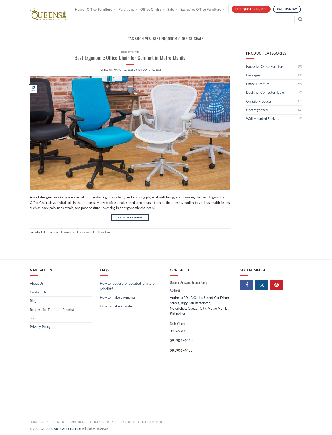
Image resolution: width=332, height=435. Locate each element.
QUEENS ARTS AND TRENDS (61, 428)
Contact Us (38, 292)
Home (79, 9)
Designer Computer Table (265, 92)
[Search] (300, 19)
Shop (33, 318)
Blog (33, 301)
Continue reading (130, 217)
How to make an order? (117, 306)
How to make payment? (117, 297)
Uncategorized (257, 110)
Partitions (128, 9)
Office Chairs (152, 9)
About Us (37, 283)
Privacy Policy (40, 327)
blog (107, 231)
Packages (253, 75)
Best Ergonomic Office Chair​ (88, 231)
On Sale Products (259, 101)
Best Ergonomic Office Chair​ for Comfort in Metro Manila (129, 58)
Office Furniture (101, 9)
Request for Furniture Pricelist (52, 309)
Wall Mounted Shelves (262, 119)
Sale (172, 9)
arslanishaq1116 (149, 69)
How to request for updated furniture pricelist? (127, 286)
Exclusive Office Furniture (202, 9)
